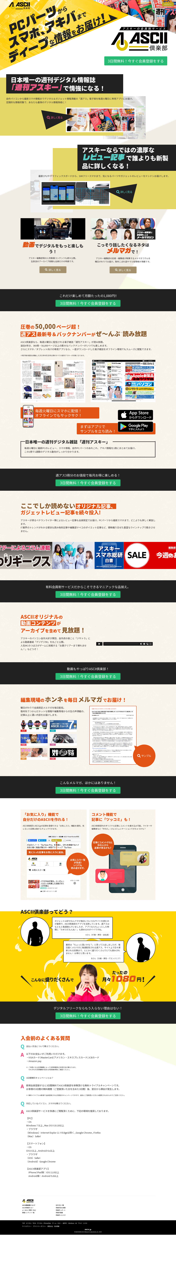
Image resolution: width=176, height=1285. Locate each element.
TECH (34, 1223)
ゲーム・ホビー (57, 1223)
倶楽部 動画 (59, 1212)
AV (76, 1223)
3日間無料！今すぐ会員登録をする (136, 60)
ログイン (168, 4)
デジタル (39, 1223)
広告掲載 (56, 1226)
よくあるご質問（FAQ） (29, 1210)
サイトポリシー (27, 1226)
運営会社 (50, 1226)
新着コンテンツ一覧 (28, 1212)
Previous (5, 555)
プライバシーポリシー (39, 1226)
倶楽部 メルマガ (61, 1215)
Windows (71, 1223)
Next (170, 555)
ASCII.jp (88, 1229)
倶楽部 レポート (61, 1210)
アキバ (80, 1223)
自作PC (65, 1223)
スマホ (85, 1223)
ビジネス (28, 1223)
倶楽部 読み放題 (61, 1207)
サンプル (144, 756)
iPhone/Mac (47, 1223)
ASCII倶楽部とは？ (27, 1207)
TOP (23, 1223)
